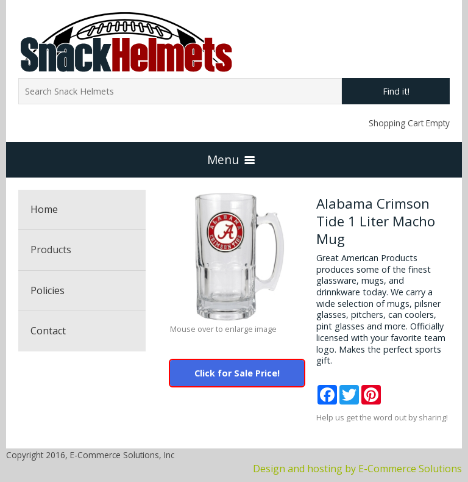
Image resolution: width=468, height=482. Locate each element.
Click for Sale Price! (237, 373)
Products (50, 249)
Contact (48, 330)
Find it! (396, 91)
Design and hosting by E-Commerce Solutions (357, 468)
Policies (47, 290)
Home (44, 209)
